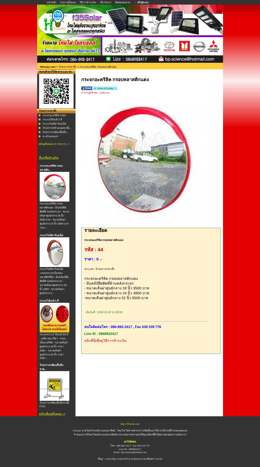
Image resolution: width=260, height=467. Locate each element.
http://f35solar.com (130, 423)
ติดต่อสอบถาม (123, 2)
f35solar (77, 430)
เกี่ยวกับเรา (106, 2)
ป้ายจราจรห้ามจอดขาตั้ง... (57, 128)
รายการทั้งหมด (68, 2)
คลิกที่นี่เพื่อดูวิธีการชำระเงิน (105, 341)
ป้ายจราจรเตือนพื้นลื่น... (56, 132)
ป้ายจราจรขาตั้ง (67, 66)
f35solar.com (47, 66)
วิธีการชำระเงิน (88, 2)
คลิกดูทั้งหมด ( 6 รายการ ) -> (54, 144)
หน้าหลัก (52, 2)
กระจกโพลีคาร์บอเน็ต (54, 123)
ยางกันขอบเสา (50, 136)
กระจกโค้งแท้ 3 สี (52, 119)
